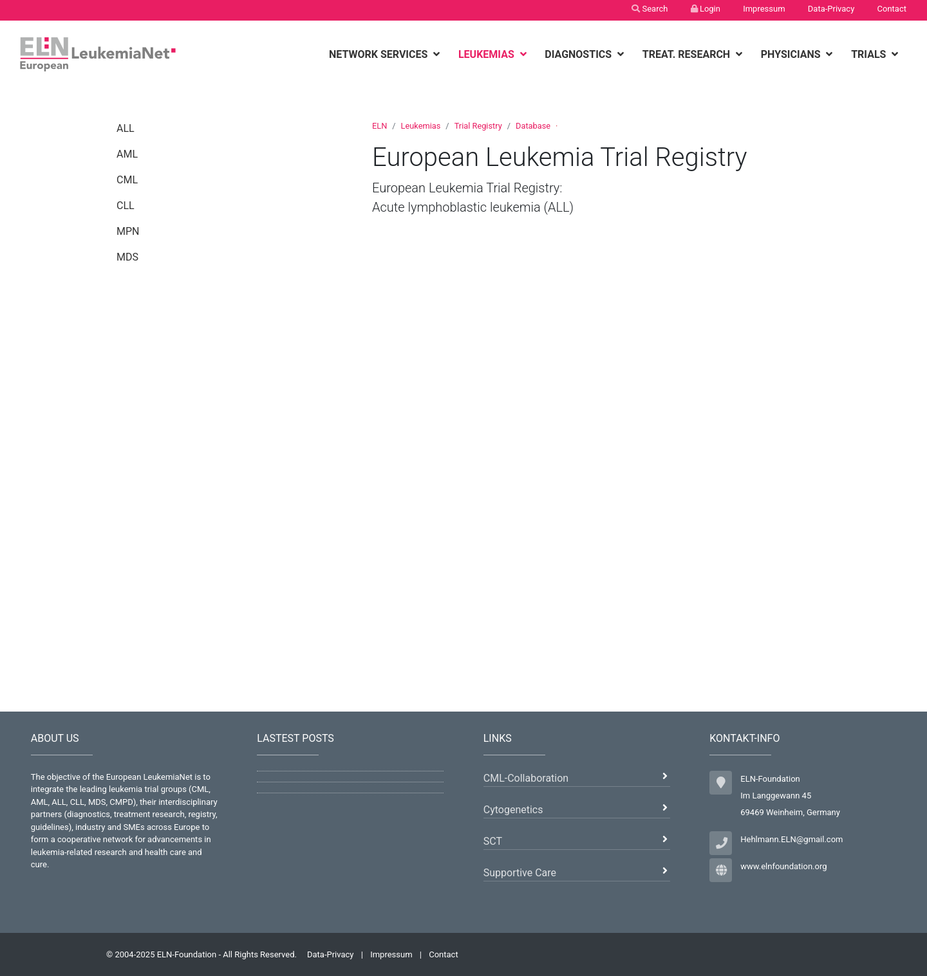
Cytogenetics (513, 810)
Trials (869, 54)
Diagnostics (579, 54)
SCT (492, 841)
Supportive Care (519, 873)
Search (650, 9)
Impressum (764, 9)
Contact (891, 9)
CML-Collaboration (525, 778)
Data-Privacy (831, 9)
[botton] (438, 54)
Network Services (379, 54)
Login (705, 9)
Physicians (792, 54)
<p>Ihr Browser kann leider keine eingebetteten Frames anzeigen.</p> (596, 457)
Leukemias (487, 54)
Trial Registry (478, 126)
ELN (379, 126)
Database (533, 126)
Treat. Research (687, 54)
